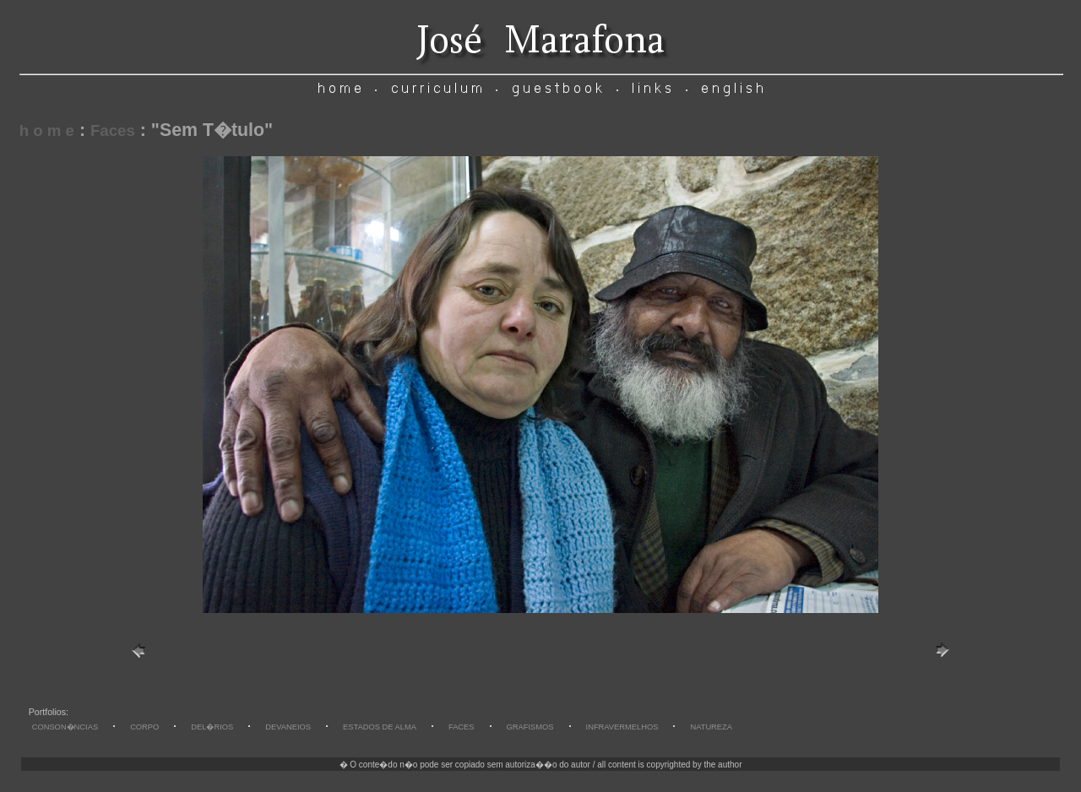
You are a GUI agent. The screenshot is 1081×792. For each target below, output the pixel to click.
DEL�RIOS (212, 727)
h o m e (46, 130)
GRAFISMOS (530, 727)
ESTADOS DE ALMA (379, 727)
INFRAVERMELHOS (622, 727)
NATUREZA (711, 727)
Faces (112, 130)
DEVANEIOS (288, 727)
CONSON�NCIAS (65, 727)
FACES (461, 727)
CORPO (144, 727)
